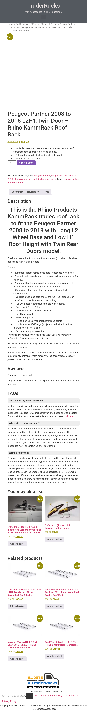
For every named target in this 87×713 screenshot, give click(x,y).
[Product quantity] (12, 163)
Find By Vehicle (23, 24)
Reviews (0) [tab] (33, 191)
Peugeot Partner (50, 24)
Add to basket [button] (17, 543)
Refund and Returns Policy (48, 695)
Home (11, 24)
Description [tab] (17, 191)
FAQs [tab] (46, 191)
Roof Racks (50, 179)
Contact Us (72, 695)
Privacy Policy (9, 701)
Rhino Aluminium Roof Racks (29, 179)
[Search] (29, 696)
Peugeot (36, 24)
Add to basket (26, 162)
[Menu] (43, 17)
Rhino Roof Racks (17, 182)
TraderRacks (43, 5)
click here (68, 416)
